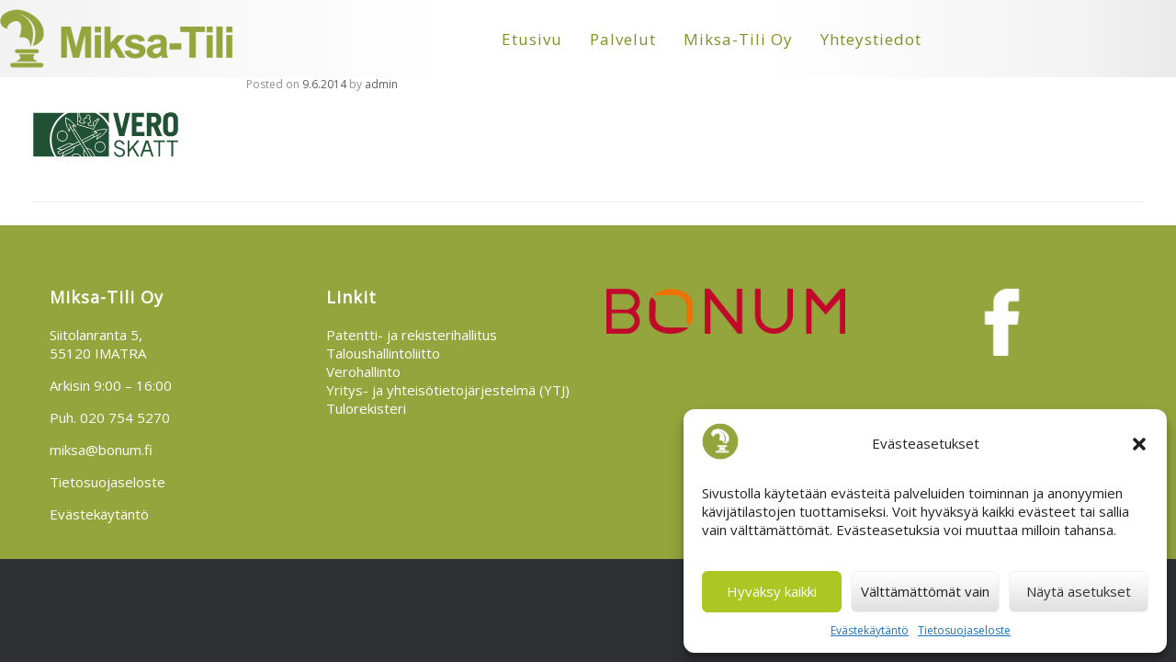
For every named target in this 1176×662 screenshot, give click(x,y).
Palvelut (623, 39)
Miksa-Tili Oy (738, 39)
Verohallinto (363, 371)
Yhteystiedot (871, 39)
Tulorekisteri (366, 408)
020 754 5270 (125, 417)
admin (381, 84)
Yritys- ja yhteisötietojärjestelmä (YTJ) (448, 390)
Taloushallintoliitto (383, 353)
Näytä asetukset (1078, 591)
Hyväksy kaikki (772, 591)
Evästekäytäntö (870, 630)
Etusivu (532, 39)
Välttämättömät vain (925, 591)
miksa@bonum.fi (101, 449)
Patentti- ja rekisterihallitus (411, 334)
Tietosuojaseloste (964, 630)
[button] (1139, 444)
